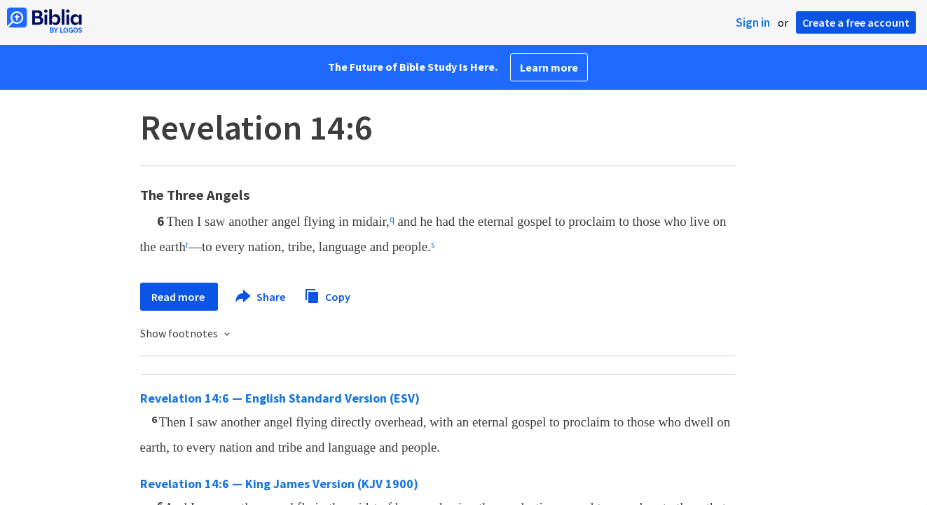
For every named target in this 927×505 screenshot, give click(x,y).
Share (261, 297)
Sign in (753, 22)
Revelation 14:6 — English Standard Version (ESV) (280, 398)
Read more (179, 297)
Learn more (549, 67)
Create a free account (855, 22)
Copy (327, 295)
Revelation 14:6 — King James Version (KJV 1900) (279, 484)
